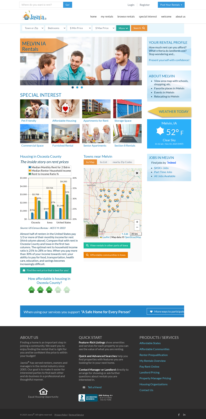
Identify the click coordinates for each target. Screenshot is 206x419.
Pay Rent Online (149, 366)
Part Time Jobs (163, 172)
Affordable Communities (154, 349)
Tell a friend (95, 387)
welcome (166, 16)
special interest (148, 16)
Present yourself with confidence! (169, 60)
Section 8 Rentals (124, 145)
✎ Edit (125, 234)
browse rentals (126, 16)
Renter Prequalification (154, 354)
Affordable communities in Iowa (105, 254)
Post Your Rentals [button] (171, 4)
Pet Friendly (28, 120)
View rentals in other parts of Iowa (107, 245)
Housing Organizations (154, 384)
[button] (108, 206)
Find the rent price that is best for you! (46, 270)
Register (145, 4)
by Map (90, 162)
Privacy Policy (60, 414)
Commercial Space (32, 145)
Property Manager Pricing (155, 378)
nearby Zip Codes (122, 162)
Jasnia (31, 414)
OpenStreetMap (133, 237)
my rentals (107, 16)
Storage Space (122, 120)
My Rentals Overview (153, 360)
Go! (68, 4)
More (123, 28)
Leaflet (105, 237)
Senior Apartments (94, 145)
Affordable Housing (64, 120)
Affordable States (150, 343)
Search (139, 27)
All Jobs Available (164, 176)
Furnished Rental (62, 145)
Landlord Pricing (149, 372)
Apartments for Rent (95, 120)
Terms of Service (76, 414)
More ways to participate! (168, 311)
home (93, 16)
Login (131, 4)
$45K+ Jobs (161, 168)
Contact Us (146, 390)
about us (181, 16)
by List (103, 162)
